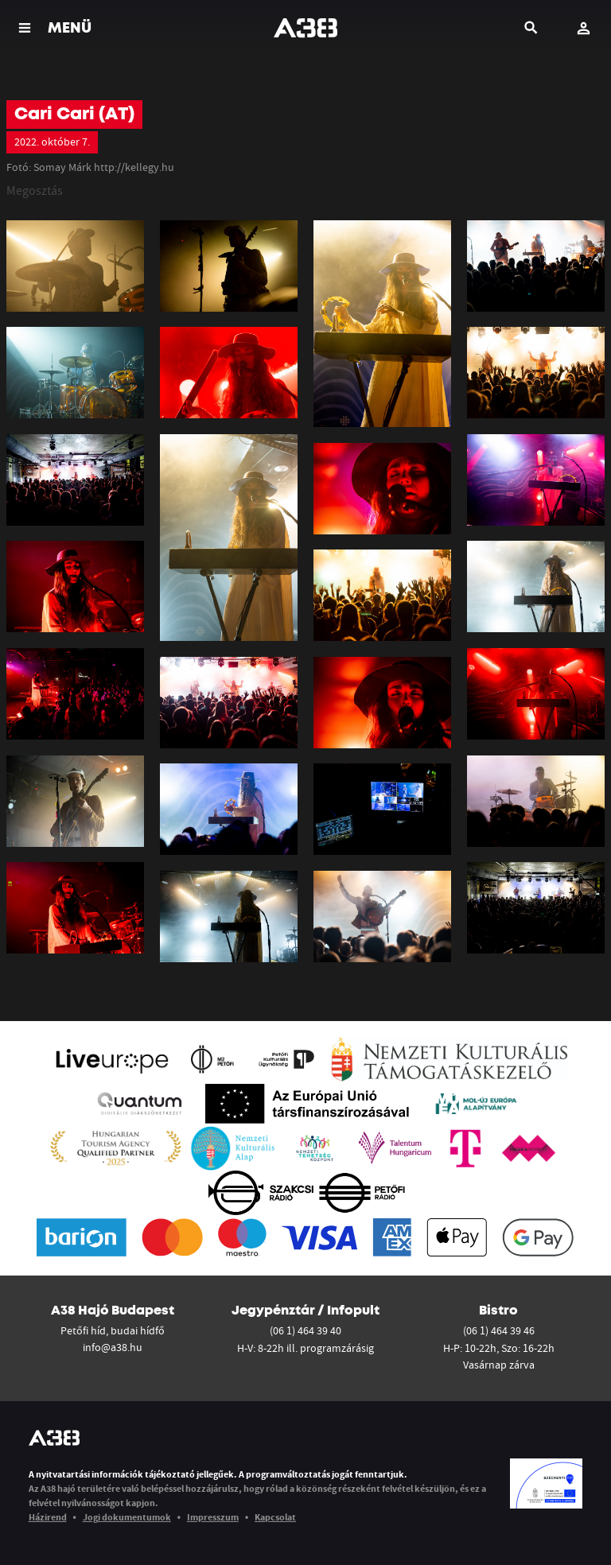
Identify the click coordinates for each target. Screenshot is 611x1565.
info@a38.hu (112, 1347)
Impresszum (213, 1517)
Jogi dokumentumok (127, 1517)
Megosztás (34, 190)
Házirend (48, 1517)
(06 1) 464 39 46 (499, 1330)
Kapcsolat (275, 1517)
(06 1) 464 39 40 (305, 1330)
